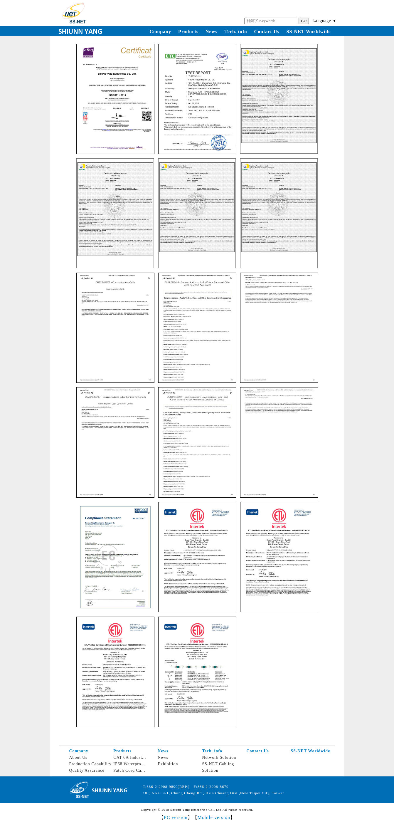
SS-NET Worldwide (308, 31)
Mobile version (214, 817)
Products (188, 31)
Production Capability (90, 764)
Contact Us (266, 31)
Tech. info (236, 31)
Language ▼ (324, 21)
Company (160, 31)
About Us (78, 757)
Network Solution (219, 757)
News (211, 31)
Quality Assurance (86, 770)
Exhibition (168, 764)
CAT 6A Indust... (129, 757)
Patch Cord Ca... (129, 770)
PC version (176, 817)
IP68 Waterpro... (129, 764)
